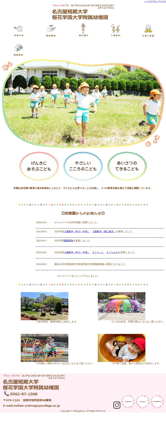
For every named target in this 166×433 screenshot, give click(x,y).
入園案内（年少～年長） (77, 231)
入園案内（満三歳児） (104, 231)
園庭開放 (68, 240)
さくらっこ (98, 252)
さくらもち (112, 252)
